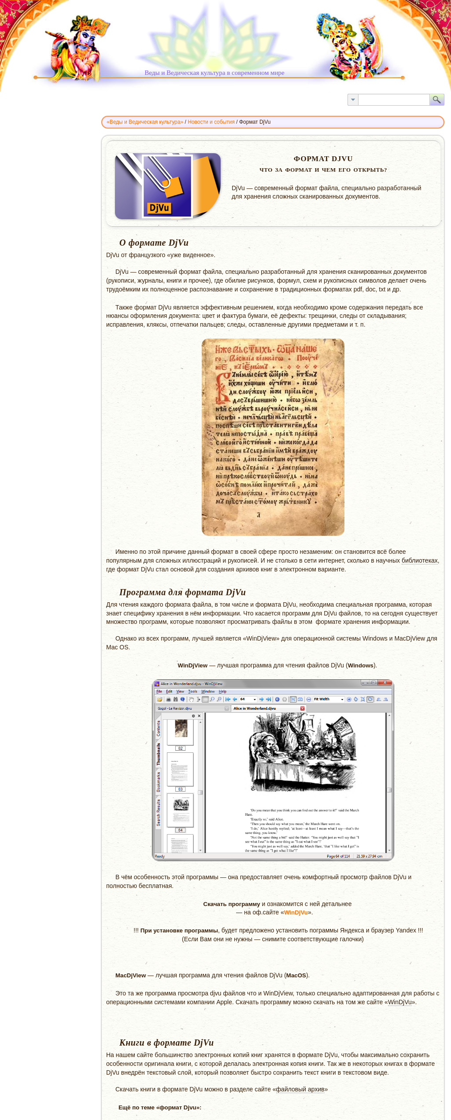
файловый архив (300, 1089)
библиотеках (420, 560)
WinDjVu (296, 912)
